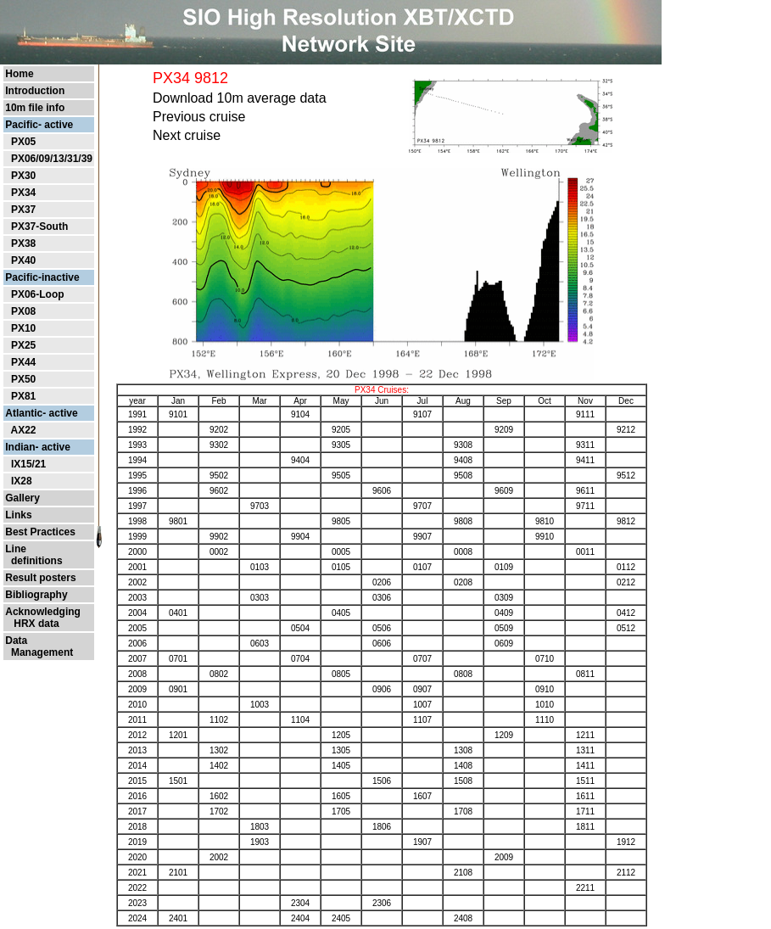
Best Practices (40, 532)
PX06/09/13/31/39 (51, 159)
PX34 (23, 193)
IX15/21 (28, 464)
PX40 (23, 260)
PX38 (23, 243)
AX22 (23, 430)
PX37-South (39, 226)
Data (16, 640)
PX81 (23, 396)
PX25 (23, 345)
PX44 (23, 362)
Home (19, 74)
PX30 (23, 176)
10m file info (34, 108)
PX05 (23, 142)
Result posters (40, 578)
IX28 (21, 481)
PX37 (23, 209)
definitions (33, 561)
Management (39, 652)
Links (18, 515)
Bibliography (36, 595)
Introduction (34, 91)
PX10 (23, 328)
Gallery (22, 498)
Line (15, 549)
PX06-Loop (37, 294)
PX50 (23, 379)
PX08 (23, 311)
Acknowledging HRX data (43, 618)
